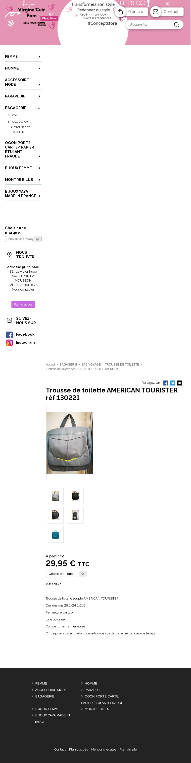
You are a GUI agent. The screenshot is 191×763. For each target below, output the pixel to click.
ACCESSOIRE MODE (51, 690)
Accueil (50, 364)
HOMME (91, 683)
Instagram (20, 342)
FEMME (41, 683)
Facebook (19, 334)
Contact (171, 11)
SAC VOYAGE (22, 122)
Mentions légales (103, 749)
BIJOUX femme (47, 709)
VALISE (17, 115)
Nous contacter (23, 289)
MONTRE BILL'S (97, 709)
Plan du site (128, 749)
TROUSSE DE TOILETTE (21, 130)
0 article (135, 11)
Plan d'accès (78, 749)
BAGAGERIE (44, 696)
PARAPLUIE (94, 690)
